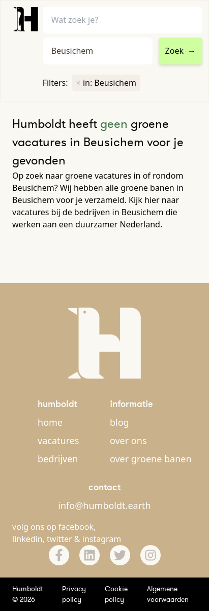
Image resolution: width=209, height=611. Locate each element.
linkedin (27, 539)
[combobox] (98, 51)
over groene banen (151, 459)
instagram (102, 539)
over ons (128, 440)
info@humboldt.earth (104, 505)
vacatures (58, 440)
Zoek (180, 50)
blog (119, 422)
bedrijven (58, 459)
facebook (76, 526)
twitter (59, 539)
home (50, 422)
